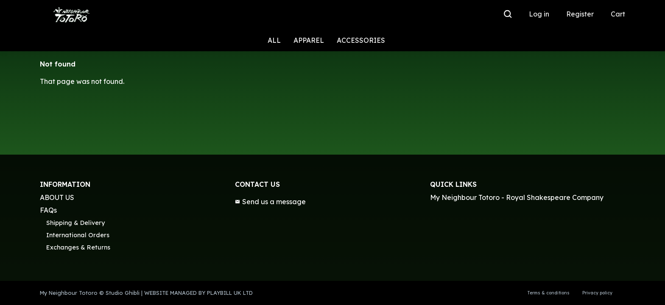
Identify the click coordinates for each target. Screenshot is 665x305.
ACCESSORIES (361, 40)
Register (580, 14)
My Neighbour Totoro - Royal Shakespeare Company (517, 197)
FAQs (48, 210)
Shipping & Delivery (75, 223)
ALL (274, 40)
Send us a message (270, 201)
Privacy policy (597, 293)
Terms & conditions (548, 293)
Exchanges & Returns (78, 247)
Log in (539, 14)
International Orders (77, 235)
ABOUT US (57, 197)
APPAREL (308, 40)
